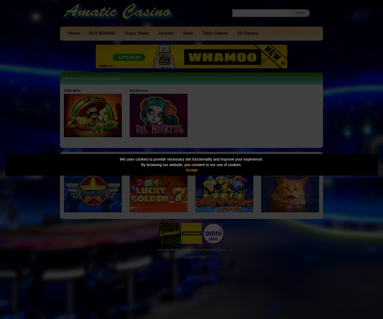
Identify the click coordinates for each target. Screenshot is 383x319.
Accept (191, 170)
